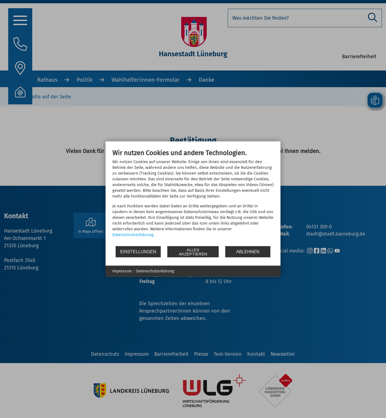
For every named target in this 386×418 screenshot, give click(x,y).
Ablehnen (247, 251)
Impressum (122, 271)
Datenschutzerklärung (132, 234)
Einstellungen (138, 251)
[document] (193, 197)
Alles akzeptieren (193, 251)
